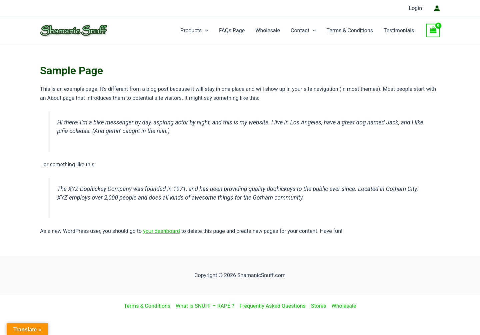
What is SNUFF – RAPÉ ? (205, 306)
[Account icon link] (437, 8)
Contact (303, 30)
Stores (318, 306)
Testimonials (399, 30)
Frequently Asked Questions (273, 306)
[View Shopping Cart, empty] (433, 30)
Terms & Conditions (350, 30)
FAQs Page (232, 30)
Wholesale (267, 30)
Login (415, 8)
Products (194, 30)
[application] (205, 30)
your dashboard (161, 231)
